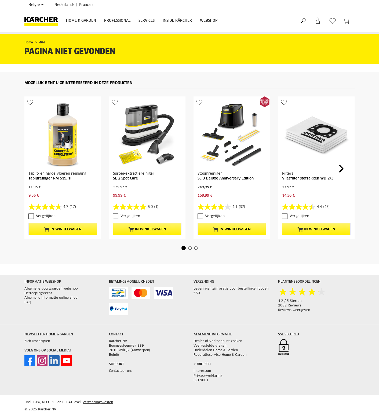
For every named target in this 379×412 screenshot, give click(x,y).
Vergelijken (46, 216)
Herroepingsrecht (38, 293)
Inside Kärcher (177, 21)
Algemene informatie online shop (51, 297)
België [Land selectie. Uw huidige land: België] (35, 5)
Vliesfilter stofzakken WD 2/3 (307, 178)
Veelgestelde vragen (210, 345)
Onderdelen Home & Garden (216, 350)
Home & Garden (81, 21)
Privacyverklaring (208, 375)
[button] (183, 248)
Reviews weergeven (294, 310)
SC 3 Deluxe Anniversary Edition (226, 178)
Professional (117, 21)
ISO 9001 (201, 380)
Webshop (209, 21)
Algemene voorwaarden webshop (51, 288)
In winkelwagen (63, 229)
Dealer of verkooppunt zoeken (218, 341)
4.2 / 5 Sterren (289, 301)
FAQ (27, 302)
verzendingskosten (98, 402)
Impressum (202, 371)
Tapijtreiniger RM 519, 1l (49, 178)
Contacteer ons (120, 371)
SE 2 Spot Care (125, 178)
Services (147, 21)
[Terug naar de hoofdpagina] (43, 21)
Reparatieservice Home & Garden (220, 355)
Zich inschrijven (37, 341)
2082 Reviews (289, 305)
